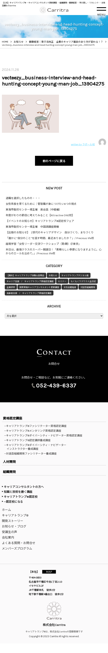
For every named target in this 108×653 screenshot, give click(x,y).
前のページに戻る (54, 161)
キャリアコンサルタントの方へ (24, 487)
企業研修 (11, 287)
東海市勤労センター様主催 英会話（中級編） (34, 209)
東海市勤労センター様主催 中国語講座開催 (32, 226)
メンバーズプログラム (17, 548)
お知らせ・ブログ (14, 526)
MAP (49, 572)
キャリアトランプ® (15, 515)
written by (88, 142)
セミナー (62, 281)
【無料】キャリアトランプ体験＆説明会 (25, 275)
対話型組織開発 (87, 287)
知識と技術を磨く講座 (18, 492)
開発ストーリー (12, 521)
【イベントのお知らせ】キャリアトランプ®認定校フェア (40, 221)
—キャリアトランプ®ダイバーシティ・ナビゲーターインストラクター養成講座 (36, 446)
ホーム (6, 510)
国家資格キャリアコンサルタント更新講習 (39, 287)
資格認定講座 (12, 418)
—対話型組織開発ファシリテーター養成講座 (32, 453)
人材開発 (9, 462)
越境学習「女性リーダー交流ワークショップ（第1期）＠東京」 (43, 244)
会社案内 (8, 537)
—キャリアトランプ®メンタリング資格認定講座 (34, 430)
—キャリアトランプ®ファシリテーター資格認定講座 (37, 425)
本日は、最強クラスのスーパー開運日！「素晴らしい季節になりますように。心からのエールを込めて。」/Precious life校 (54, 251)
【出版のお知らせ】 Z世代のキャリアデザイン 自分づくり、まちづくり (50, 232)
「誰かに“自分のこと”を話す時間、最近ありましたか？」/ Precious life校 (50, 238)
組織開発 (9, 472)
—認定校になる (13, 501)
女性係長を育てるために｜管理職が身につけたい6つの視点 (41, 204)
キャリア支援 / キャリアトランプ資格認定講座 (30, 281)
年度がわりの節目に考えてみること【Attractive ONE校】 (40, 215)
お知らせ (53, 275)
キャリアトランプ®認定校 (20, 497)
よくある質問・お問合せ (18, 543)
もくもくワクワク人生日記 (83, 281)
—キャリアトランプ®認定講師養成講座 (29, 440)
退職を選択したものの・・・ (23, 198)
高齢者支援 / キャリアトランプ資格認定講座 (29, 293)
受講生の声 (9, 532)
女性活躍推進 (70, 287)
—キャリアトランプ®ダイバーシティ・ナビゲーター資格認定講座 (44, 435)
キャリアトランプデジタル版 (75, 275)
